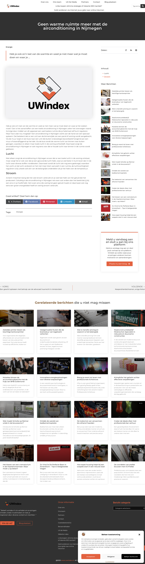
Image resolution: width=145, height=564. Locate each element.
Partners (85, 2)
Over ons (44, 2)
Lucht (106, 73)
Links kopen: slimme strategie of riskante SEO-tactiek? (79, 6)
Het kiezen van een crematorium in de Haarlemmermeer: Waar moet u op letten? (124, 199)
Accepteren (91, 556)
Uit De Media (71, 2)
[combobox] (136, 6)
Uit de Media (62, 530)
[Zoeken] (143, 6)
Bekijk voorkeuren (131, 556)
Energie (9, 47)
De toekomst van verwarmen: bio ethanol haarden (89, 422)
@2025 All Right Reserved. (72, 560)
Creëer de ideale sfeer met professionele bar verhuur (125, 422)
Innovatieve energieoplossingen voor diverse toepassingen (53, 378)
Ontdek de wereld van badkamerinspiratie (49, 422)
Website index (63, 534)
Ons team (57, 2)
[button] (139, 534)
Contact (96, 2)
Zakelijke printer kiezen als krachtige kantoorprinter (14, 331)
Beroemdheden (64, 526)
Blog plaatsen (110, 2)
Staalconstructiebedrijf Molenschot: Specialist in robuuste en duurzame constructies (125, 120)
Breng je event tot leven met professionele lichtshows (89, 378)
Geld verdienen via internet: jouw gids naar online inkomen (79, 10)
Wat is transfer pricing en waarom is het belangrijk (87, 331)
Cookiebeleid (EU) (64, 523)
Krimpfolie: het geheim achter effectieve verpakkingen (126, 378)
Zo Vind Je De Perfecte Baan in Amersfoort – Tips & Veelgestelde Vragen (124, 208)
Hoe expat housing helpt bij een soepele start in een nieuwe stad (91, 466)
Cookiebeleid (109, 561)
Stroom (107, 77)
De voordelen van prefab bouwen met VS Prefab (124, 466)
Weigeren (111, 556)
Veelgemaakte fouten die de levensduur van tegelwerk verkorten (122, 102)
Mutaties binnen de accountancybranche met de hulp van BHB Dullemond (124, 129)
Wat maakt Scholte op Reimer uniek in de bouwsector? (15, 422)
